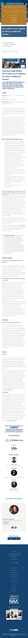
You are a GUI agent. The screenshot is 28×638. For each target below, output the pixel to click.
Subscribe (14, 586)
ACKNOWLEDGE (14, 22)
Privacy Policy (14, 20)
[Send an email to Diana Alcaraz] (15, 527)
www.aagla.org (22, 225)
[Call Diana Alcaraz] (12, 527)
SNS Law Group (5, 392)
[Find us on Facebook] (11, 563)
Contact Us (14, 570)
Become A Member (14, 572)
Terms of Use (14, 17)
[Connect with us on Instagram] (15, 563)
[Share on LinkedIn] (18, 538)
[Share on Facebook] (14, 538)
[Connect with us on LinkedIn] (14, 563)
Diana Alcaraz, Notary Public (8, 519)
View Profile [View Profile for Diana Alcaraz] (5, 522)
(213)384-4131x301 (6, 524)
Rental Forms (14, 581)
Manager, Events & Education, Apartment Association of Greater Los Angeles (13, 521)
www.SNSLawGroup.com (12, 420)
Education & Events (14, 574)
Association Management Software (14, 630)
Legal (16, 635)
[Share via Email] (10, 538)
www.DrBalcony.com (8, 389)
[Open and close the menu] (26, 4)
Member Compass (14, 577)
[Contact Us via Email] (17, 563)
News (14, 584)
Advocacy (14, 579)
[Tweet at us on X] (12, 563)
